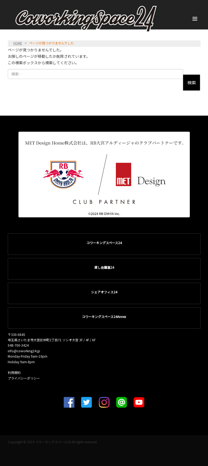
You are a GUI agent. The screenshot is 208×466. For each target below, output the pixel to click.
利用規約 (14, 372)
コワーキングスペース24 (104, 242)
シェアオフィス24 (104, 292)
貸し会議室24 (104, 267)
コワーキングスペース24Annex (104, 316)
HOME (17, 43)
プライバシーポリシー (24, 378)
